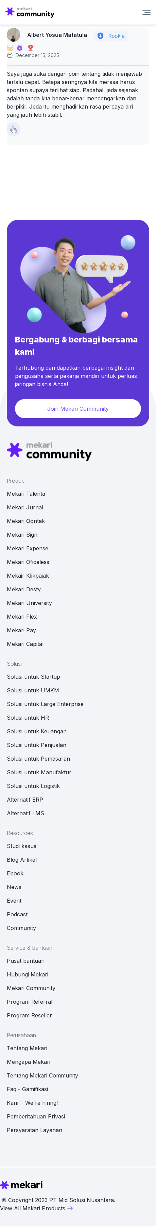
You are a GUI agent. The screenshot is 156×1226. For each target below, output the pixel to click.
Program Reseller (29, 1015)
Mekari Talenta (26, 493)
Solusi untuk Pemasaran (38, 758)
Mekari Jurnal (25, 507)
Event (14, 900)
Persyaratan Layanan (34, 1130)
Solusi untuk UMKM (33, 690)
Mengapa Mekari (28, 1061)
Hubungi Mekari (27, 974)
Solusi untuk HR (28, 717)
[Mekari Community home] (29, 12)
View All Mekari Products (36, 1208)
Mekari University (29, 603)
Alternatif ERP (25, 799)
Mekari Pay (21, 630)
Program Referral (29, 1001)
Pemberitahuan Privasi (36, 1116)
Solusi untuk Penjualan (36, 745)
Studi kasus (21, 846)
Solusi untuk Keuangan (37, 731)
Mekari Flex (22, 616)
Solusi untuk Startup (33, 676)
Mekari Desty (24, 589)
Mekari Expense (27, 548)
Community (21, 928)
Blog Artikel (22, 859)
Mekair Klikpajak (28, 575)
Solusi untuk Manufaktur (39, 772)
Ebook (15, 873)
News (14, 887)
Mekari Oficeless (28, 562)
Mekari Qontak (26, 521)
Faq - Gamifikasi (27, 1089)
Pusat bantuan (26, 960)
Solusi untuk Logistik (33, 786)
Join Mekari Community (78, 408)
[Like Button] (13, 129)
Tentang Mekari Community (42, 1075)
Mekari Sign (22, 534)
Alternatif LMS (25, 813)
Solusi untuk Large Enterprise (45, 704)
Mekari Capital (25, 643)
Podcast (17, 914)
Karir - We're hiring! (32, 1102)
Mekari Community (31, 988)
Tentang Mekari (27, 1048)
